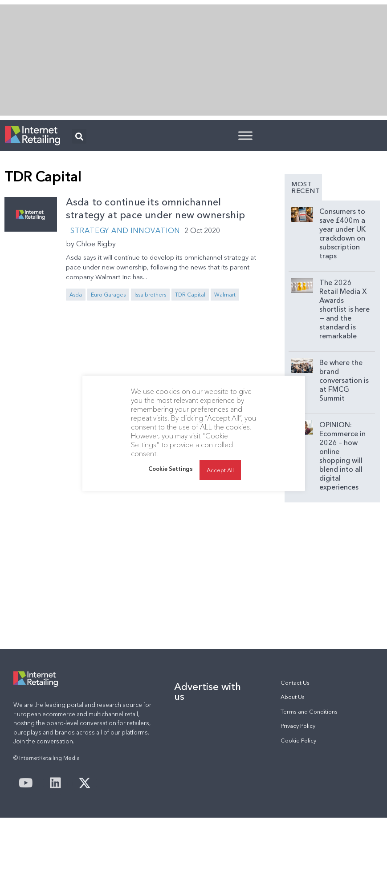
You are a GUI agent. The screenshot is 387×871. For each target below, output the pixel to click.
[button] (79, 136)
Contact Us (295, 682)
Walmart (225, 294)
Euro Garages (108, 294)
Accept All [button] (220, 483)
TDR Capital (190, 294)
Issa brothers (150, 294)
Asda (75, 294)
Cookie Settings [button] (170, 482)
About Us (293, 697)
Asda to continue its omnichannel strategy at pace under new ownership (155, 208)
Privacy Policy (298, 725)
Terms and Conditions (309, 711)
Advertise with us (207, 691)
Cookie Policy (298, 740)
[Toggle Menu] (245, 135)
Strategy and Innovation (125, 230)
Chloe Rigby (96, 243)
